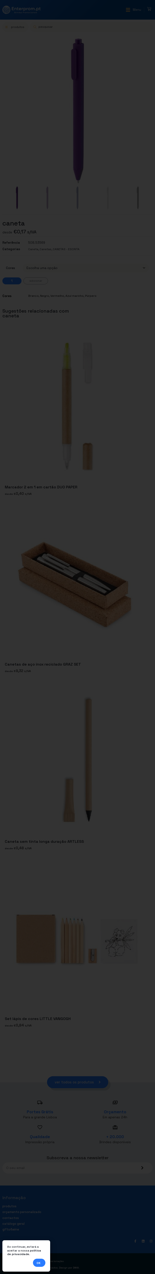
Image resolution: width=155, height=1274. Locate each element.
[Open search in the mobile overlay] (91, 27)
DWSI (76, 1267)
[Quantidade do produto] (11, 280)
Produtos (9, 1206)
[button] (133, 10)
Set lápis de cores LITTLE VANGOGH (38, 1018)
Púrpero (90, 296)
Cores (10, 268)
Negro (44, 296)
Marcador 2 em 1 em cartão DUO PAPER (41, 487)
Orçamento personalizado (21, 1212)
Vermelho (57, 296)
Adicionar (35, 280)
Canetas (45, 249)
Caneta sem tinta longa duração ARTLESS (44, 841)
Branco (33, 296)
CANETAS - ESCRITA (66, 249)
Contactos (10, 1218)
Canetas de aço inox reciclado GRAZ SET (43, 664)
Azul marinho (74, 296)
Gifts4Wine (10, 1229)
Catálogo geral (13, 1224)
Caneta (33, 249)
